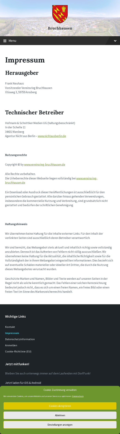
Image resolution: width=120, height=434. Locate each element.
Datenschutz (78, 396)
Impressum (12, 333)
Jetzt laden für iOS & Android (23, 383)
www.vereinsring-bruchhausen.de (44, 164)
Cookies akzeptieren (60, 406)
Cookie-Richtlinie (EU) (18, 351)
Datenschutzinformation (20, 339)
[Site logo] (60, 22)
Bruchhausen (60, 28)
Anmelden (11, 345)
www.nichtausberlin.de (52, 136)
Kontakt (10, 327)
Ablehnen (60, 415)
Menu (60, 41)
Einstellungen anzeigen (60, 424)
